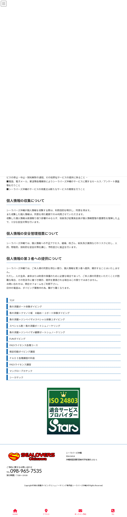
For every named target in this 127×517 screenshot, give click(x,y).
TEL (112, 512)
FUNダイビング (17, 338)
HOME (15, 512)
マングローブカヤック (20, 371)
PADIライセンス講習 (20, 364)
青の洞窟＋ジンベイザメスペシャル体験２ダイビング (37, 319)
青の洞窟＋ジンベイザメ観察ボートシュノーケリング (37, 332)
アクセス (46, 512)
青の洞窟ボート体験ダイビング (25, 306)
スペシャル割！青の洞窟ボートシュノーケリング (34, 325)
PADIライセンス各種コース (23, 345)
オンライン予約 (80, 512)
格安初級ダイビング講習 (22, 351)
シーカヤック (16, 377)
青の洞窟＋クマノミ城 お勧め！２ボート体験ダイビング (39, 313)
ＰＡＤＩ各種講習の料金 (22, 358)
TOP (11, 300)
